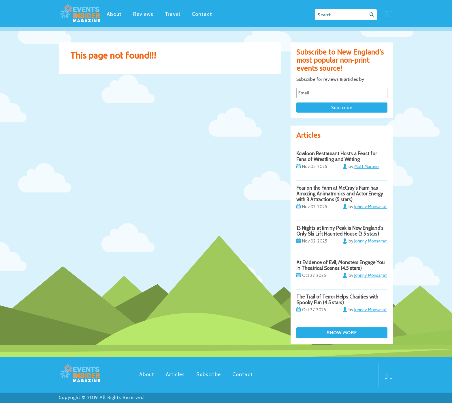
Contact (202, 14)
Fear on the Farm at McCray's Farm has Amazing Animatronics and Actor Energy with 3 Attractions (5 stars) (339, 193)
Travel (172, 14)
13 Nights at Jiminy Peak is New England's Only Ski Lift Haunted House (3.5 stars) (339, 231)
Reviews (143, 14)
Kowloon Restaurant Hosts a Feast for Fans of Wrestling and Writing (336, 156)
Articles (175, 374)
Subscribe (208, 374)
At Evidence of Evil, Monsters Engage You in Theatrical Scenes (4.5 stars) (340, 265)
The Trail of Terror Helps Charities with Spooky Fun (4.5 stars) (337, 299)
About (114, 14)
